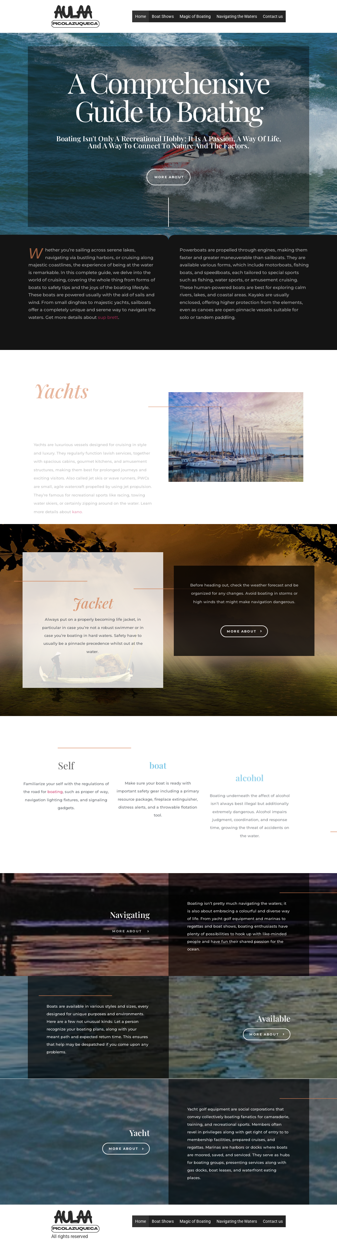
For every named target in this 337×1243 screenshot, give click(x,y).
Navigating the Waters (237, 16)
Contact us (273, 16)
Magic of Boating (195, 16)
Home (140, 16)
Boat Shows (163, 16)
